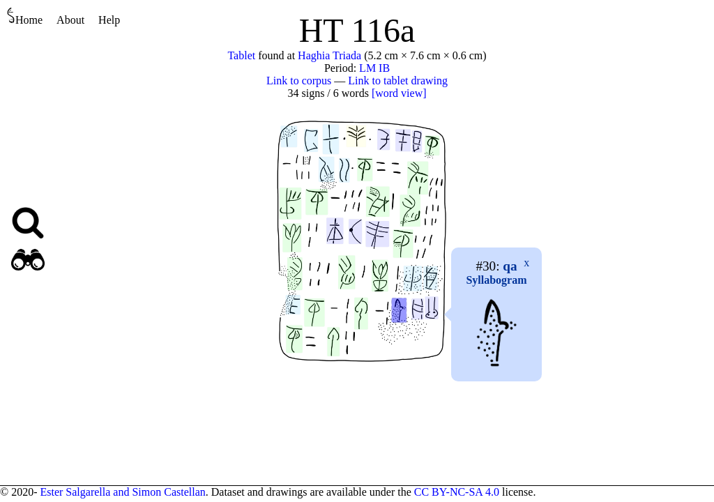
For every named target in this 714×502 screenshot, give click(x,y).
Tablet (241, 55)
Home (25, 16)
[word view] (399, 93)
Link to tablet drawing (398, 80)
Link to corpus (298, 80)
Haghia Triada (329, 55)
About (70, 20)
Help (109, 20)
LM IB (374, 68)
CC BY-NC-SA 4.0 (456, 492)
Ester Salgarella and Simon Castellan (122, 492)
